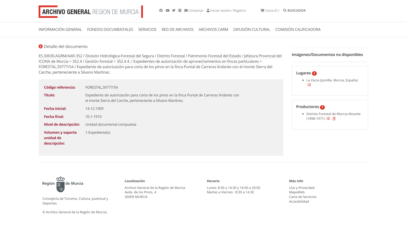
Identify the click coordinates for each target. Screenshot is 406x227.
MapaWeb (297, 192)
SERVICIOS (147, 29)
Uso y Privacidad (302, 187)
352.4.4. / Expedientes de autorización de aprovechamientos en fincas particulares (188, 61)
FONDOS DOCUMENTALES (110, 29)
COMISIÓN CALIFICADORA (298, 29)
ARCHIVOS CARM (213, 29)
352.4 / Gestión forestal (92, 61)
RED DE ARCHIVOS (177, 29)
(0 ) (269, 10)
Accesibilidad (299, 201)
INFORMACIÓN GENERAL (60, 29)
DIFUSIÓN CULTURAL (251, 29)
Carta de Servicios (303, 196)
